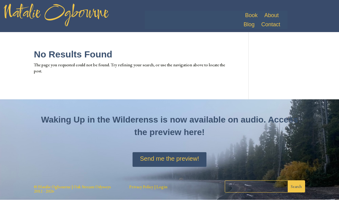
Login (161, 186)
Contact (270, 25)
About (271, 15)
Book (251, 15)
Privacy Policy (141, 186)
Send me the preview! (169, 158)
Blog (249, 25)
